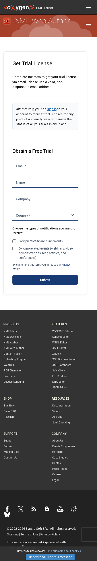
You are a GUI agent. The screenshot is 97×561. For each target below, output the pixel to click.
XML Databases (61, 365)
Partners (57, 451)
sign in (51, 109)
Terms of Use (29, 534)
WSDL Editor (59, 342)
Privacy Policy (50, 534)
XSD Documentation (64, 359)
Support (8, 440)
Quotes (56, 463)
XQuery (56, 353)
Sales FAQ (10, 411)
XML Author (11, 342)
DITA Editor (59, 381)
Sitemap (13, 534)
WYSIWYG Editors (62, 331)
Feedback (9, 376)
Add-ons (57, 416)
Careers (56, 474)
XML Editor (10, 331)
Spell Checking (61, 422)
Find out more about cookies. (63, 551)
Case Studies (60, 457)
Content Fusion (13, 353)
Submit (45, 280)
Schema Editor (61, 336)
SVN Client (58, 370)
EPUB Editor (59, 376)
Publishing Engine (14, 359)
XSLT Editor (59, 348)
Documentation (61, 405)
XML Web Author (14, 348)
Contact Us (10, 457)
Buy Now (9, 405)
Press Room (59, 468)
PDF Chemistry (12, 370)
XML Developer (13, 336)
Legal (55, 480)
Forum (8, 446)
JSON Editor (59, 387)
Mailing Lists (11, 451)
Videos (56, 411)
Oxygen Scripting (14, 381)
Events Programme (63, 446)
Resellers (9, 416)
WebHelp (9, 365)
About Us (57, 440)
